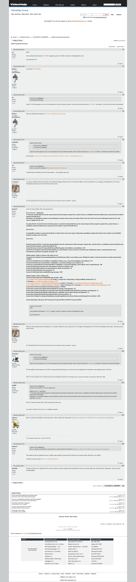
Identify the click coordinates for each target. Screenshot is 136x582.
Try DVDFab (25, 533)
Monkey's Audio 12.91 (73, 544)
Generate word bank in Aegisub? (21, 503)
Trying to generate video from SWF (21, 506)
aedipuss (14, 417)
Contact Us (103, 524)
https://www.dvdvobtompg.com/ (49, 459)
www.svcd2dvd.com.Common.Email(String (38, 279)
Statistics (87, 573)
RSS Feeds (80, 573)
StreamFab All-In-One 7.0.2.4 (75, 554)
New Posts (18, 14)
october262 (15, 142)
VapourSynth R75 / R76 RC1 (75, 541)
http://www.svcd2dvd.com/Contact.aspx (54, 113)
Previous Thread (64, 516)
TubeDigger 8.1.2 (49, 561)
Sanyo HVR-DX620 (96, 558)
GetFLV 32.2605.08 (73, 551)
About (94, 5)
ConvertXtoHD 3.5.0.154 (51, 541)
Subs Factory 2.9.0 (73, 558)
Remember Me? (88, 17)
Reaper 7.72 (71, 563)
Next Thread (73, 516)
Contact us (47, 573)
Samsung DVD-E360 (96, 551)
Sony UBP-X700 (95, 541)
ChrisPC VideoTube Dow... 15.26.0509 (77, 546)
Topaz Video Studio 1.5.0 (74, 561)
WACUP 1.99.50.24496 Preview (76, 556)
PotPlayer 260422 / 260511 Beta (53, 558)
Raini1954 (14, 468)
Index (12, 14)
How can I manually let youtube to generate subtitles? (26, 499)
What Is (83, 5)
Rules (31, 14)
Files (39, 14)
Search (36, 14)
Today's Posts (25, 14)
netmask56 (15, 354)
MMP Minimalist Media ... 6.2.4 (52, 546)
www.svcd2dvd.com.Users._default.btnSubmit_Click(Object (43, 285)
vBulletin (70, 529)
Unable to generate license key (60, 37)
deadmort (14, 209)
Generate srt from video (18, 510)
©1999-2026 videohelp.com (68, 580)
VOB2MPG (46, 56)
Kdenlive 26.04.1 (72, 549)
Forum (35, 5)
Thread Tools (112, 46)
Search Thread (120, 46)
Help (112, 14)
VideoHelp (109, 524)
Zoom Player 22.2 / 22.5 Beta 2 (52, 551)
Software (46, 5)
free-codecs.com (71, 577)
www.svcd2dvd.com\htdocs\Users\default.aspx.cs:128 (95, 285)
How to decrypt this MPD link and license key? (24, 495)
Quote (120, 64)
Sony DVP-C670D (95, 554)
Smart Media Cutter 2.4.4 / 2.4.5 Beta (54, 544)
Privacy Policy (55, 573)
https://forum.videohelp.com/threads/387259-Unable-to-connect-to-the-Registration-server (59, 156)
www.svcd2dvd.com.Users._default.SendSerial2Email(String (43, 283)
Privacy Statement (117, 524)
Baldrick (14, 69)
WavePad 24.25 (49, 554)
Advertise (68, 573)
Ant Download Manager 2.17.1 (52, 549)
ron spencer (15, 182)
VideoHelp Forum (19, 10)
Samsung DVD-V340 (96, 549)
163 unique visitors (32, 548)
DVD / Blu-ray (59, 5)
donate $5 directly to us (79, 21)
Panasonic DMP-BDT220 (97, 556)
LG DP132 (94, 561)
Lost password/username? (100, 17)
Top (123, 486)
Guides (72, 5)
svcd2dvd (85, 417)
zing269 (14, 385)
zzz (13, 52)
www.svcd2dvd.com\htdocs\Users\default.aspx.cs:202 (87, 283)
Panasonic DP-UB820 (96, 563)
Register (118, 14)
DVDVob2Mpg (36, 69)
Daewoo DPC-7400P (96, 544)
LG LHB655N (94, 546)
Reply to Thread (17, 40)
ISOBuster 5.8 (48, 556)
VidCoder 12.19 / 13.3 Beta (51, 563)
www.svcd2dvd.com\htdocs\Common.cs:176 (45, 281)
